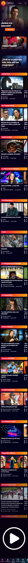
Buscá (20, 3)
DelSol (9, 2)
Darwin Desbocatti (13, 562)
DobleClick (2, 561)
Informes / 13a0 (5, 20)
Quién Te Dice (18, 561)
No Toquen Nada (7, 561)
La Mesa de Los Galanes (23, 562)
